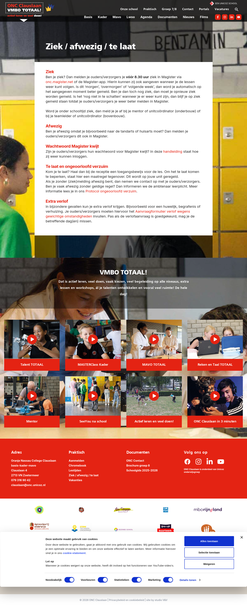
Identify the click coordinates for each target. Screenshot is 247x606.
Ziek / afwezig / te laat (83, 475)
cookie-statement (74, 572)
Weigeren (209, 583)
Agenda (146, 17)
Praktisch (149, 9)
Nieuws (188, 17)
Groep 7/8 (169, 9)
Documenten (167, 17)
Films (204, 17)
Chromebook (77, 465)
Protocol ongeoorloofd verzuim (111, 191)
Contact (187, 9)
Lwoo (131, 17)
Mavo (117, 17)
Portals (204, 9)
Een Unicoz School (226, 3)
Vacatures (222, 9)
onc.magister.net (59, 82)
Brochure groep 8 (138, 465)
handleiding (172, 151)
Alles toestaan (209, 560)
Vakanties (75, 480)
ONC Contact (135, 460)
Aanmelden (76, 460)
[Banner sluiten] (241, 556)
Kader (102, 17)
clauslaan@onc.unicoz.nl (28, 485)
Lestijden (75, 470)
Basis (88, 17)
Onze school (129, 9)
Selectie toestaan (209, 571)
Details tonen (188, 599)
